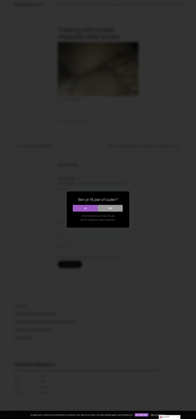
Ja (85, 208)
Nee (110, 208)
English (165, 417)
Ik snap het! (141, 415)
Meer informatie (158, 414)
